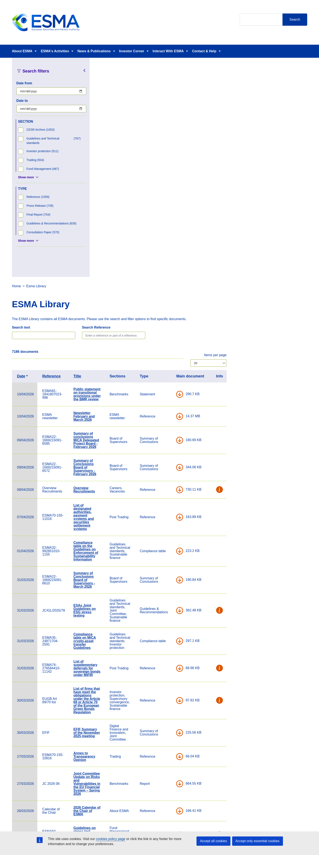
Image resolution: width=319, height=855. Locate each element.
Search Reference (177, 108)
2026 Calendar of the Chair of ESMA (167, 592)
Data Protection (214, 767)
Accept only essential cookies (258, 841)
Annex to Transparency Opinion (165, 537)
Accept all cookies (213, 841)
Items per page (296, 136)
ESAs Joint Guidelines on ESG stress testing (165, 391)
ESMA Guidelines (162, 664)
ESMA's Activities (55, 51)
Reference (132, 157)
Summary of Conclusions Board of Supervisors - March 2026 (164, 360)
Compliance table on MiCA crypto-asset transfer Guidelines (165, 421)
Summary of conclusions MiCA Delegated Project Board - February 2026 (166, 221)
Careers (109, 755)
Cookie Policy (213, 755)
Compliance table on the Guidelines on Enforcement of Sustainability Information (166, 332)
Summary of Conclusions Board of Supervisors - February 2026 (165, 248)
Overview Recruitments (164, 270)
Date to (22, 100)
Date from (24, 83)
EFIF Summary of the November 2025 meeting (167, 513)
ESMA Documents (116, 767)
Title (158, 157)
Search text (102, 108)
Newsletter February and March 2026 (164, 197)
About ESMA (22, 51)
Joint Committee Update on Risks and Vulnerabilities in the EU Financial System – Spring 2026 (167, 564)
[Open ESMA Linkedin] (273, 763)
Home (97, 67)
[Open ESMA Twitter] (256, 763)
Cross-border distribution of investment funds (165, 688)
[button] (300, 270)
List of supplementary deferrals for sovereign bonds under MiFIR (167, 449)
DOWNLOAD (260, 175)
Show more (26, 177)
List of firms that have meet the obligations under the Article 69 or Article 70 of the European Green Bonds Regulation (167, 481)
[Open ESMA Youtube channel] (281, 763)
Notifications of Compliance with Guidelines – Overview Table (167, 641)
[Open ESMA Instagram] (264, 763)
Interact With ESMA (168, 51)
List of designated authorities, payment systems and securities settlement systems (164, 297)
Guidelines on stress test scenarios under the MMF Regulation (167, 615)
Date (103, 157)
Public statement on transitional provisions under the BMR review (167, 175)
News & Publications (93, 51)
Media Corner (163, 767)
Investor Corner (131, 51)
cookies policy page (110, 839)
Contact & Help (204, 51)
